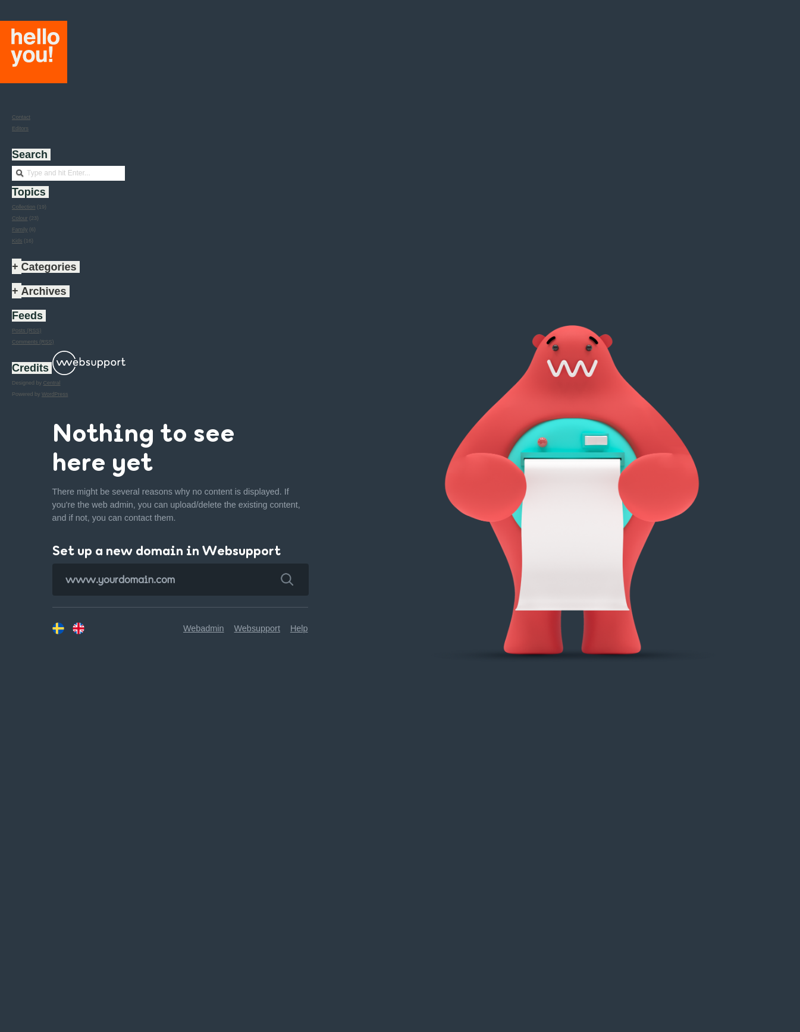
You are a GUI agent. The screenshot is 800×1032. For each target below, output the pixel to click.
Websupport (257, 613)
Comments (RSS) (33, 342)
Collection (24, 207)
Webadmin (203, 613)
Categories (49, 267)
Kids (17, 241)
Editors (20, 128)
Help (299, 613)
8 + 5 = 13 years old (232, 1016)
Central (52, 383)
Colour (20, 218)
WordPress (55, 394)
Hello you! (33, 52)
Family (20, 229)
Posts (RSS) (27, 330)
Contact (21, 117)
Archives (44, 291)
